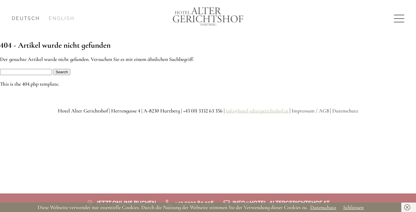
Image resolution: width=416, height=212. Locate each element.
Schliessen (353, 207)
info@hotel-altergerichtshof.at (257, 110)
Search (62, 72)
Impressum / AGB (310, 110)
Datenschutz (345, 110)
